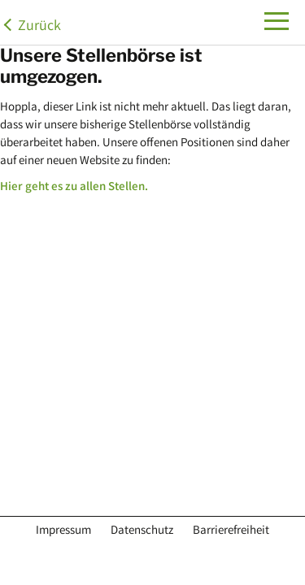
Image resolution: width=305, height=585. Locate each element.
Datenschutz (142, 531)
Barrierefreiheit (231, 531)
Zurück (39, 26)
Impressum (63, 531)
